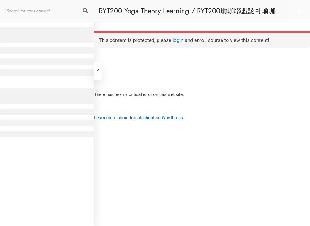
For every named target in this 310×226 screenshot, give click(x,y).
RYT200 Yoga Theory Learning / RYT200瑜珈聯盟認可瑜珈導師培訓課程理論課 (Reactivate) (190, 14)
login (178, 40)
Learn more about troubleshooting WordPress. (139, 117)
